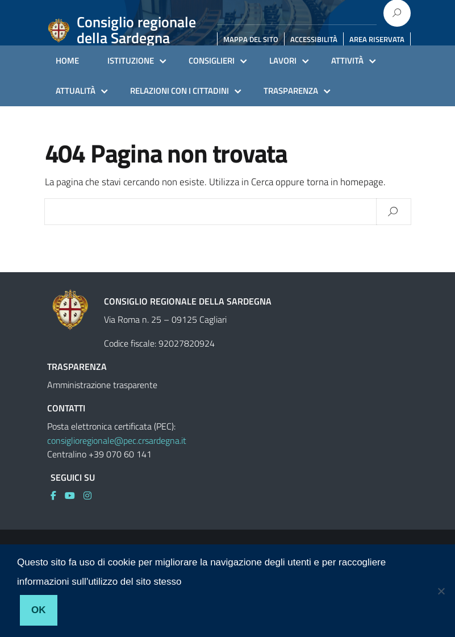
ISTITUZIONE (130, 60)
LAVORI (283, 60)
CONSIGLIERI (212, 60)
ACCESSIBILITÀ (313, 39)
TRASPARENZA (291, 90)
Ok (38, 610)
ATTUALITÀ (75, 90)
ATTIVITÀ (347, 60)
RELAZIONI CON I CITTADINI (179, 90)
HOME (67, 60)
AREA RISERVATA (376, 39)
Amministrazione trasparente (102, 385)
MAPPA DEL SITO (250, 39)
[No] (440, 591)
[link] (58, 495)
